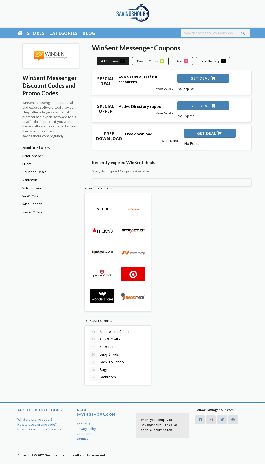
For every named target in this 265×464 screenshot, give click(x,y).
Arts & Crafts (104, 339)
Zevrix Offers (32, 212)
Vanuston (29, 180)
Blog (88, 33)
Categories (63, 33)
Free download (138, 133)
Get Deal (202, 78)
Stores (35, 33)
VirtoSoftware (32, 188)
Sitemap (82, 439)
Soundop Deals (34, 172)
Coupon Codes (150, 61)
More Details (164, 88)
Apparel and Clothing (110, 332)
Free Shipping (213, 61)
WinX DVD (30, 196)
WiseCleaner (32, 204)
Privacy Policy (86, 429)
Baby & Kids (104, 354)
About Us (83, 424)
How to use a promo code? (37, 424)
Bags (98, 370)
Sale (182, 61)
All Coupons (113, 61)
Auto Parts (102, 347)
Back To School (107, 362)
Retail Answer (32, 156)
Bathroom (102, 377)
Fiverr (26, 164)
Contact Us (84, 434)
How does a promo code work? (40, 429)
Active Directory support (142, 106)
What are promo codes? (35, 419)
